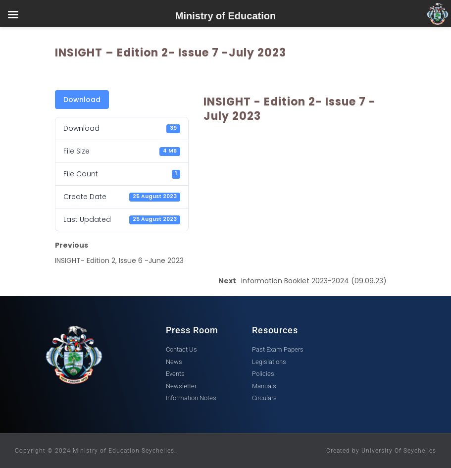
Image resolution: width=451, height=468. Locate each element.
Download (81, 99)
